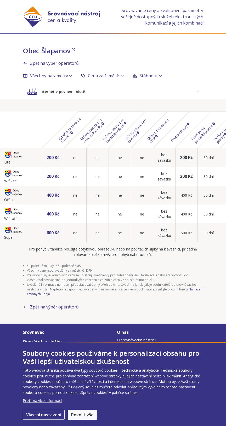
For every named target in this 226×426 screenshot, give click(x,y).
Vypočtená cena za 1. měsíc (69, 130)
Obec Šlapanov (49, 50)
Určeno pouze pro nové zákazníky (92, 131)
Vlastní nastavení (43, 415)
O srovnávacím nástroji (136, 339)
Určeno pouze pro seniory (136, 131)
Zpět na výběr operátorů (51, 63)
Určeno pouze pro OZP (158, 131)
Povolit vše (82, 415)
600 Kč (53, 233)
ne (75, 157)
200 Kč (53, 157)
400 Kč (53, 195)
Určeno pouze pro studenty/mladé (114, 131)
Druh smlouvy (180, 132)
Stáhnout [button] (147, 76)
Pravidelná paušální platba (203, 133)
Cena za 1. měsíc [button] (102, 76)
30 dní (209, 157)
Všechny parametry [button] (47, 76)
